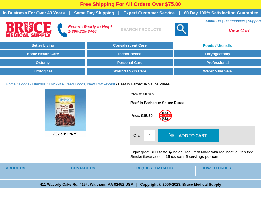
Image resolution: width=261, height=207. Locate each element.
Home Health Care (43, 54)
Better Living (42, 45)
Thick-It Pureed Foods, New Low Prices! (81, 84)
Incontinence (129, 54)
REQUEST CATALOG (154, 168)
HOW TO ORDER (216, 168)
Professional (217, 62)
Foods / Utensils (217, 45)
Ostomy (43, 62)
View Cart (239, 30)
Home (11, 84)
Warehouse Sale (217, 71)
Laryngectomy (217, 54)
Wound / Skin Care (129, 71)
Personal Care (129, 62)
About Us (213, 21)
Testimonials (234, 21)
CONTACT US (83, 168)
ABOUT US (15, 168)
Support (254, 21)
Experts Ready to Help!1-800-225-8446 (90, 29)
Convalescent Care (130, 45)
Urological (43, 71)
